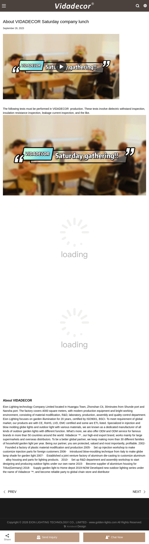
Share (7, 537)
